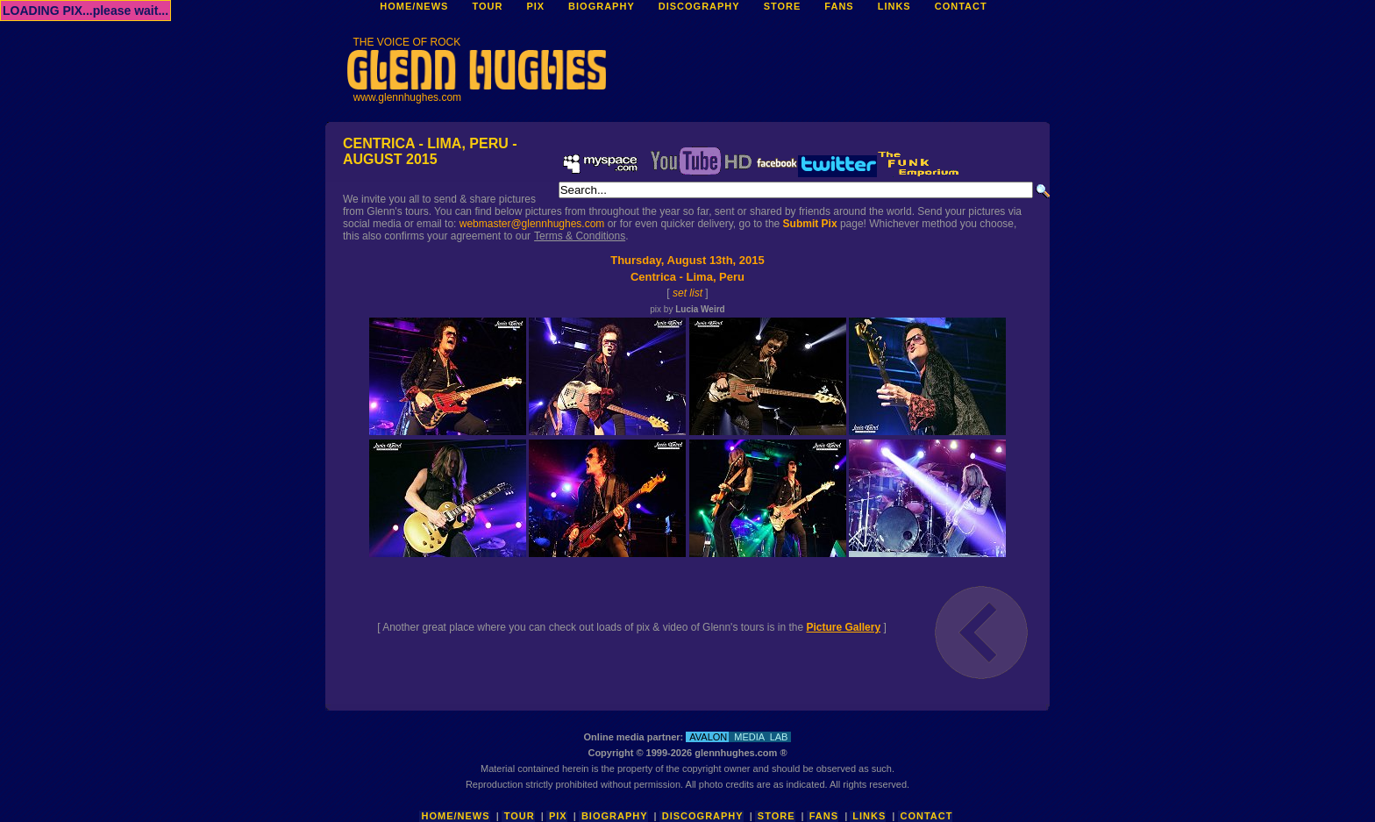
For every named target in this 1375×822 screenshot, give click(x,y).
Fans (823, 816)
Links (869, 816)
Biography (614, 816)
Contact (927, 816)
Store (776, 816)
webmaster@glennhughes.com (532, 224)
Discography (703, 816)
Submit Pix (810, 224)
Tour (519, 816)
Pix (558, 816)
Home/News (456, 816)
